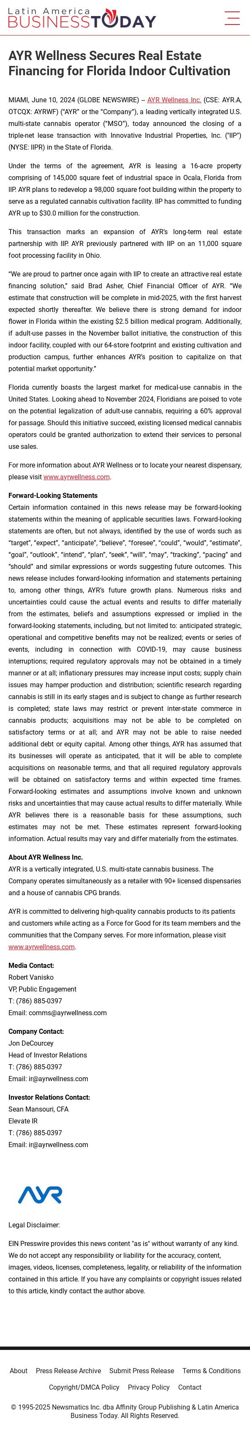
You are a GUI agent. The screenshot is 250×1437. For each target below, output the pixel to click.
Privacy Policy (149, 1387)
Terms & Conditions (211, 1371)
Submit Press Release (141, 1371)
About (18, 1371)
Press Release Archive (68, 1371)
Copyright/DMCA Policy (84, 1387)
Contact (189, 1387)
